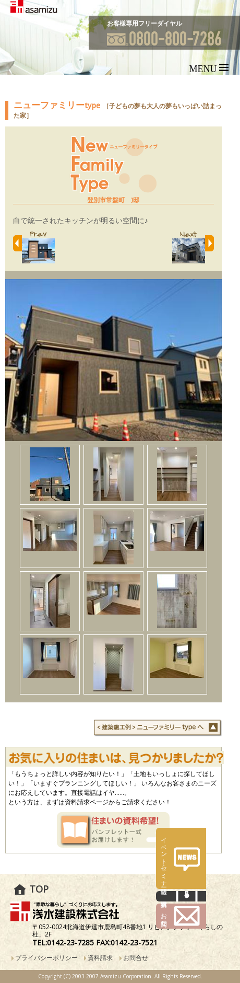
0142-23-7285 (70, 942)
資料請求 (100, 957)
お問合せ (135, 957)
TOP (39, 889)
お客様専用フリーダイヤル (144, 23)
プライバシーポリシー (46, 957)
